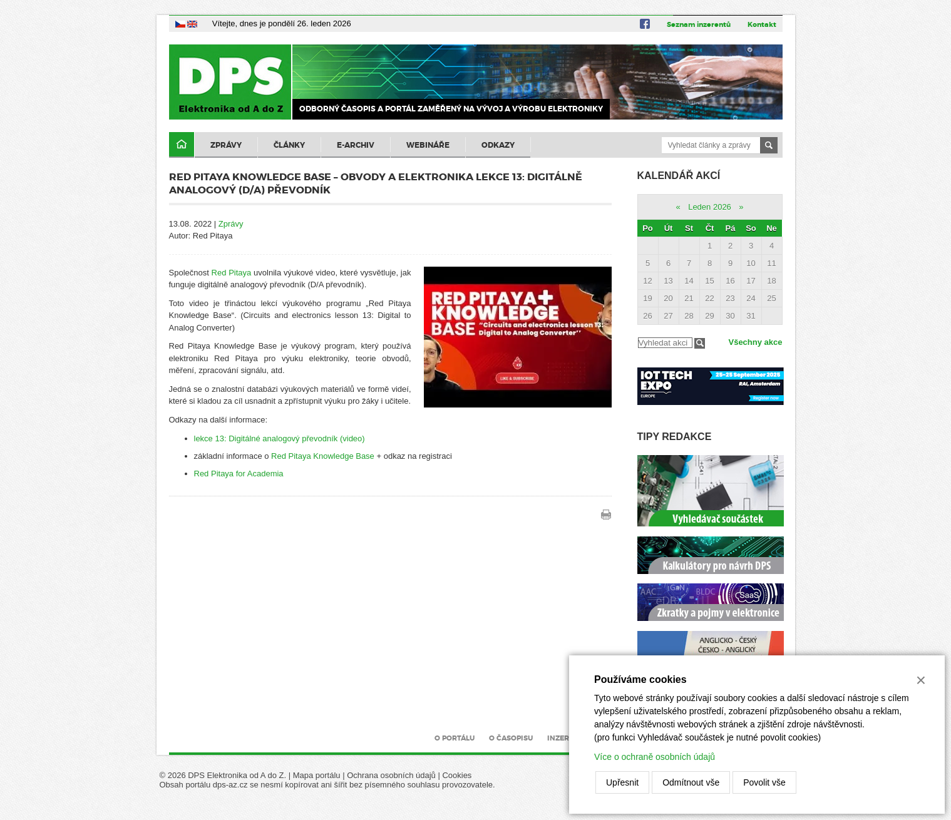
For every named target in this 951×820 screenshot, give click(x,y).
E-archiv (355, 145)
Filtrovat (699, 343)
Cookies (456, 775)
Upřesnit (622, 782)
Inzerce (562, 738)
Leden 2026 (709, 207)
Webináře (428, 145)
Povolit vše (764, 782)
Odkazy (498, 145)
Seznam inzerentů (699, 24)
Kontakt (762, 24)
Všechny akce (755, 342)
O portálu (454, 738)
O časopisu (511, 738)
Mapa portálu (317, 775)
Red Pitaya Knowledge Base (322, 456)
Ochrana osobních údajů (391, 775)
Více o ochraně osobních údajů (654, 757)
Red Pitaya (232, 272)
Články (289, 145)
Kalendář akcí (679, 175)
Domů (181, 145)
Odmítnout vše (690, 782)
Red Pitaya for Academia (239, 473)
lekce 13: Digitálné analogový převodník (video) (279, 438)
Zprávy (226, 145)
